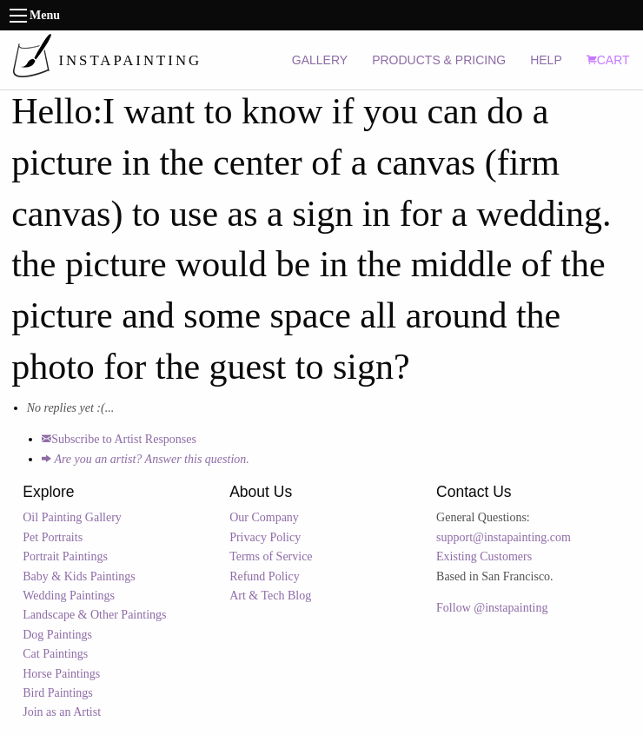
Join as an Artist (62, 711)
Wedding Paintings (69, 595)
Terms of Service (270, 556)
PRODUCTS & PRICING (439, 60)
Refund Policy (264, 576)
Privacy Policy (265, 537)
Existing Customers (484, 556)
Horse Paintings (61, 673)
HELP (546, 60)
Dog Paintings (57, 634)
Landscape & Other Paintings (94, 614)
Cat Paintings (55, 653)
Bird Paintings (58, 692)
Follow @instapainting (491, 607)
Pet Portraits (53, 537)
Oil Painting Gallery (72, 517)
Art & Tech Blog (270, 595)
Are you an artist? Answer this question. (145, 459)
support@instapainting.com (503, 537)
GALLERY (320, 60)
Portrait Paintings (65, 556)
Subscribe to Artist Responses (119, 439)
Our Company (264, 517)
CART (608, 60)
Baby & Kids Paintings (79, 576)
